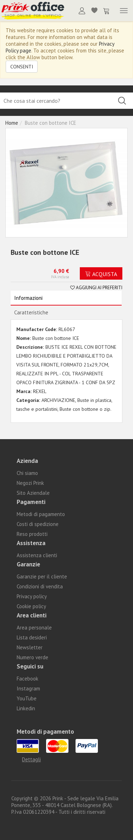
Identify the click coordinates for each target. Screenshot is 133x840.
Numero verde (32, 657)
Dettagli (31, 759)
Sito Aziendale (33, 492)
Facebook (27, 678)
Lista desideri (32, 637)
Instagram (28, 688)
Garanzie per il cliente (42, 576)
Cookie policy (31, 606)
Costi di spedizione (38, 524)
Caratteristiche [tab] (31, 312)
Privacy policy (32, 596)
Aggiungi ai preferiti (96, 288)
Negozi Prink (30, 483)
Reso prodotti (32, 534)
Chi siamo (27, 473)
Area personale (34, 627)
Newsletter (30, 647)
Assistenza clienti (37, 555)
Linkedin (26, 708)
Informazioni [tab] (28, 298)
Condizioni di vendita (40, 586)
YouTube (27, 698)
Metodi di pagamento (41, 514)
